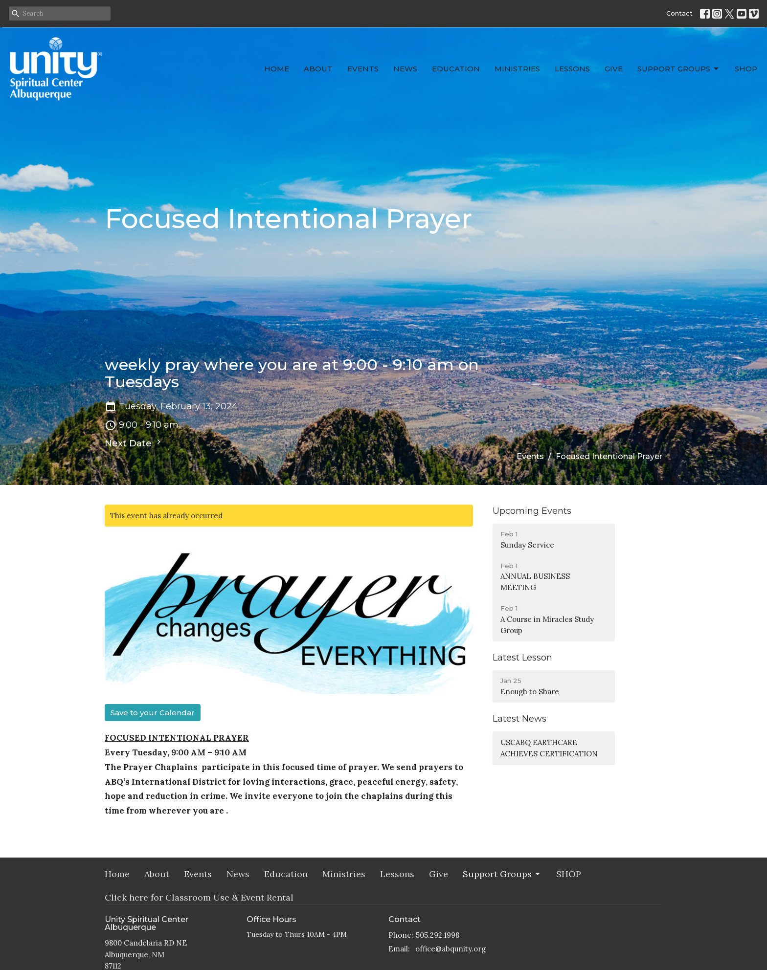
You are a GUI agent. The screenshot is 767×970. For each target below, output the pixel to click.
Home (276, 68)
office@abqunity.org (450, 948)
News (405, 68)
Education (456, 68)
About (318, 68)
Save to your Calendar (153, 712)
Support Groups (678, 69)
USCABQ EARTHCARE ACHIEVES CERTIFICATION (549, 748)
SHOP (746, 68)
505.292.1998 (437, 935)
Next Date (134, 443)
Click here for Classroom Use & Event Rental (199, 897)
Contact (679, 13)
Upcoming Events (532, 511)
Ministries (517, 68)
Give (614, 68)
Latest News (519, 718)
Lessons (572, 68)
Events (363, 68)
